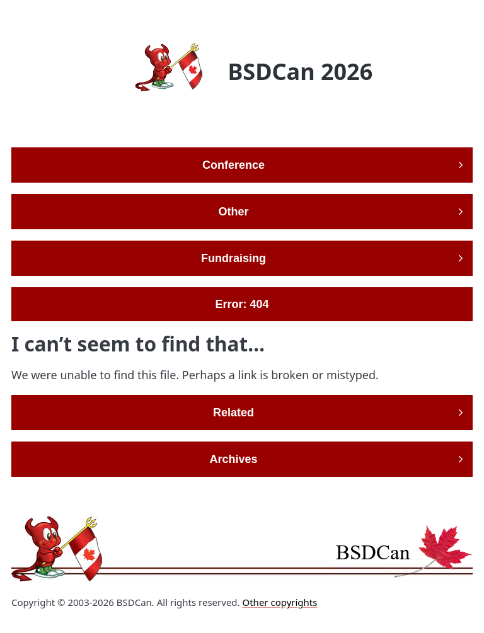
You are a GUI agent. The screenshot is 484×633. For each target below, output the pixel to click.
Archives (233, 459)
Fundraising (233, 258)
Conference (233, 165)
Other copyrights (279, 602)
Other (233, 211)
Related (233, 412)
